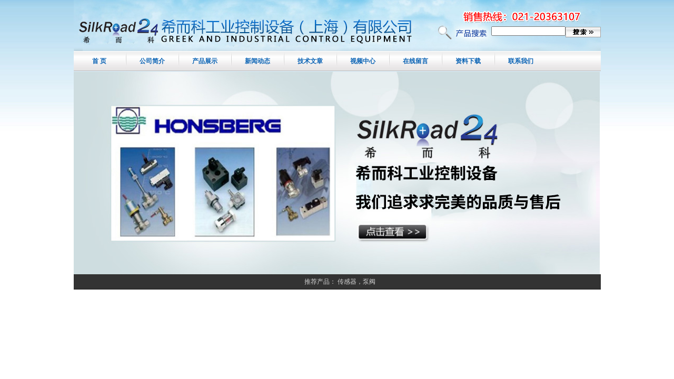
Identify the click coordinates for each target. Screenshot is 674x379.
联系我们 (520, 61)
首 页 (99, 61)
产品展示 (204, 61)
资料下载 (468, 61)
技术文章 (310, 61)
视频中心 (362, 61)
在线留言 (415, 61)
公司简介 (152, 61)
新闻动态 (257, 61)
